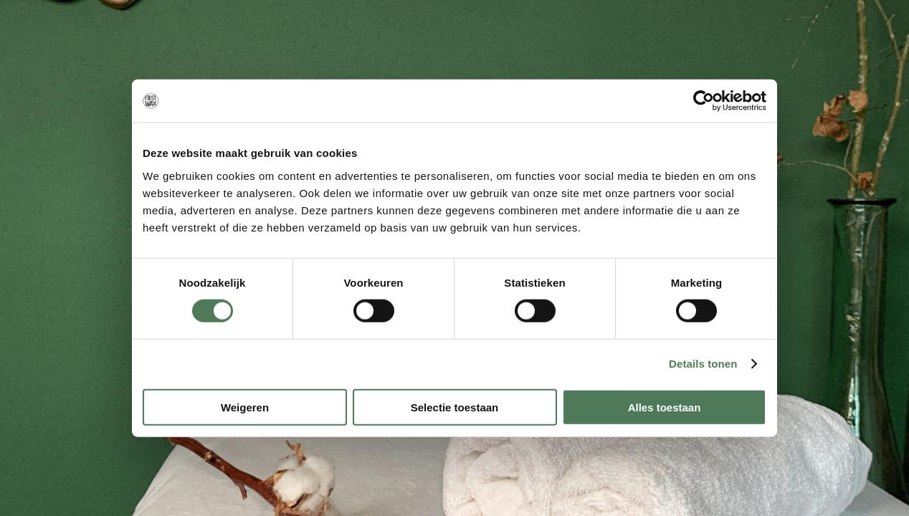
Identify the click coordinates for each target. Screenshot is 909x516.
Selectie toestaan (455, 407)
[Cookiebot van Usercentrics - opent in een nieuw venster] (703, 101)
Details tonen (703, 364)
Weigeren (245, 407)
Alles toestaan (664, 407)
